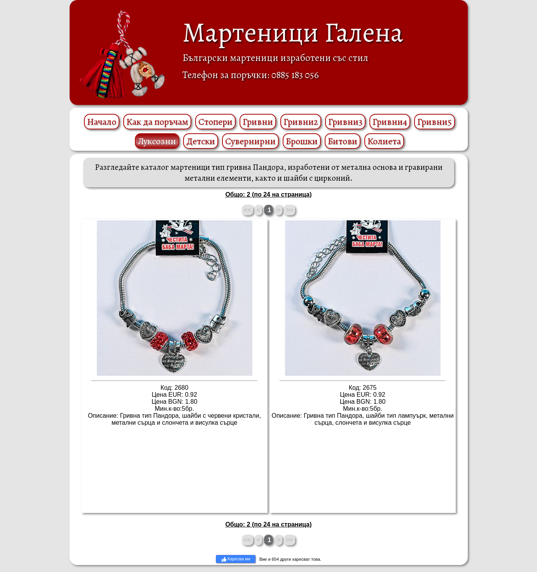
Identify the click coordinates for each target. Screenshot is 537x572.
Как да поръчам (157, 121)
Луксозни (157, 141)
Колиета (384, 141)
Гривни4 (390, 121)
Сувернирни (250, 141)
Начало (101, 121)
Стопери (215, 121)
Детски (200, 141)
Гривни (258, 121)
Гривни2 (300, 121)
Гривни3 (345, 121)
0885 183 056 (295, 75)
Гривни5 (434, 121)
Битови (342, 141)
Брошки (302, 141)
